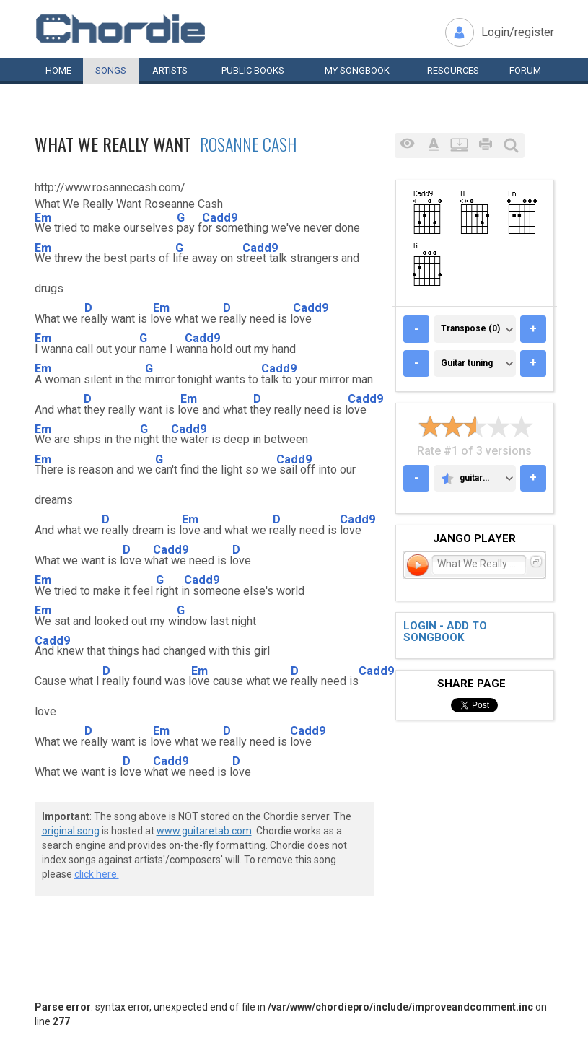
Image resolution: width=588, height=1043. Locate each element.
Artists (170, 70)
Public (252, 70)
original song (71, 831)
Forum (525, 70)
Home (58, 70)
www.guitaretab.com (204, 831)
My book (357, 70)
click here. (96, 874)
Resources (453, 70)
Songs (110, 70)
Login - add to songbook (445, 632)
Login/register (517, 32)
